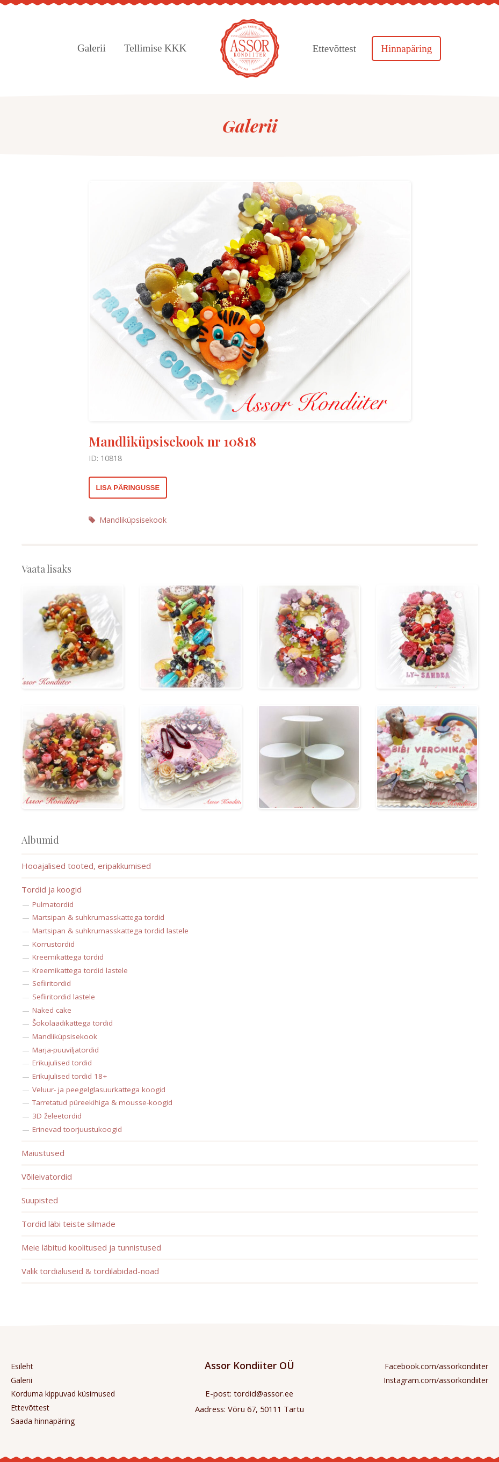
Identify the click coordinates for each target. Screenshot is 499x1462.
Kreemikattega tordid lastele (80, 970)
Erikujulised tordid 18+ (69, 1076)
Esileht (22, 1366)
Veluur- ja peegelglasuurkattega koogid (98, 1089)
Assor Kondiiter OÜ (249, 1365)
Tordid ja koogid (51, 889)
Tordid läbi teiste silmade (68, 1223)
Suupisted (39, 1200)
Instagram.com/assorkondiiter (436, 1380)
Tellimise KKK (155, 48)
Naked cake (51, 1010)
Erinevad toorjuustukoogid (77, 1129)
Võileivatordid (46, 1176)
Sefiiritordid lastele (63, 997)
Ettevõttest (334, 48)
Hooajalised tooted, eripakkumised (86, 865)
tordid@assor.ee (263, 1393)
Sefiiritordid (51, 983)
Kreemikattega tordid (68, 957)
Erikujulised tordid (62, 1063)
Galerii (91, 48)
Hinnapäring (406, 48)
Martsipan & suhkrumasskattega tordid (98, 917)
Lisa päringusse (128, 488)
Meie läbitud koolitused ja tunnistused (91, 1247)
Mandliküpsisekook (128, 520)
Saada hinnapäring (43, 1421)
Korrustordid (53, 944)
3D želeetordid (57, 1116)
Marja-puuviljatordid (65, 1050)
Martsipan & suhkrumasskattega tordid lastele (110, 930)
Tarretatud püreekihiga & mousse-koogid (102, 1102)
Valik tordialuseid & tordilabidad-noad (90, 1271)
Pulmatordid (53, 904)
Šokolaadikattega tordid (72, 1023)
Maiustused (42, 1152)
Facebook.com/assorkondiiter (436, 1366)
